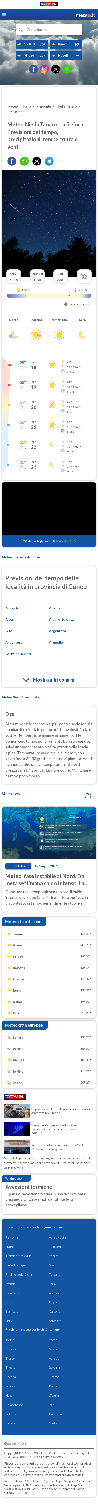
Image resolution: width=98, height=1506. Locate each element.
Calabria (54, 1311)
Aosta (53, 1340)
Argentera (57, 631)
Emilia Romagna (16, 1265)
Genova (11, 1349)
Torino (10, 1340)
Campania (12, 1293)
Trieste (10, 1367)
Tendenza (18, 866)
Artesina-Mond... (19, 653)
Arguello (56, 642)
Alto (8, 631)
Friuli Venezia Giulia (19, 1274)
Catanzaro (56, 1414)
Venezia (54, 1358)
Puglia (53, 1302)
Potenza (11, 1414)
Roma (53, 1386)
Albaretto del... (61, 619)
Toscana (54, 1274)
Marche (54, 1265)
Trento (10, 1358)
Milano (53, 1349)
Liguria (10, 1246)
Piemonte (12, 1237)
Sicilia (9, 1321)
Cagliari (54, 1423)
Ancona (11, 1377)
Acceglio (12, 608)
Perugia (11, 1386)
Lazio (52, 1284)
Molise (10, 1302)
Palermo (11, 1423)
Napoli (10, 1395)
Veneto (54, 1256)
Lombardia (56, 1246)
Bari (52, 1405)
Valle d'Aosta (57, 1237)
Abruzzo (54, 1293)
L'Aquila (54, 1395)
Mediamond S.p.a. (39, 1481)
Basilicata (12, 1311)
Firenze (54, 1377)
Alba (9, 619)
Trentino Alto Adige (18, 1256)
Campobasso (14, 1405)
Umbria (10, 1284)
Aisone (54, 608)
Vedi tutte (89, 795)
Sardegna (55, 1321)
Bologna (54, 1367)
